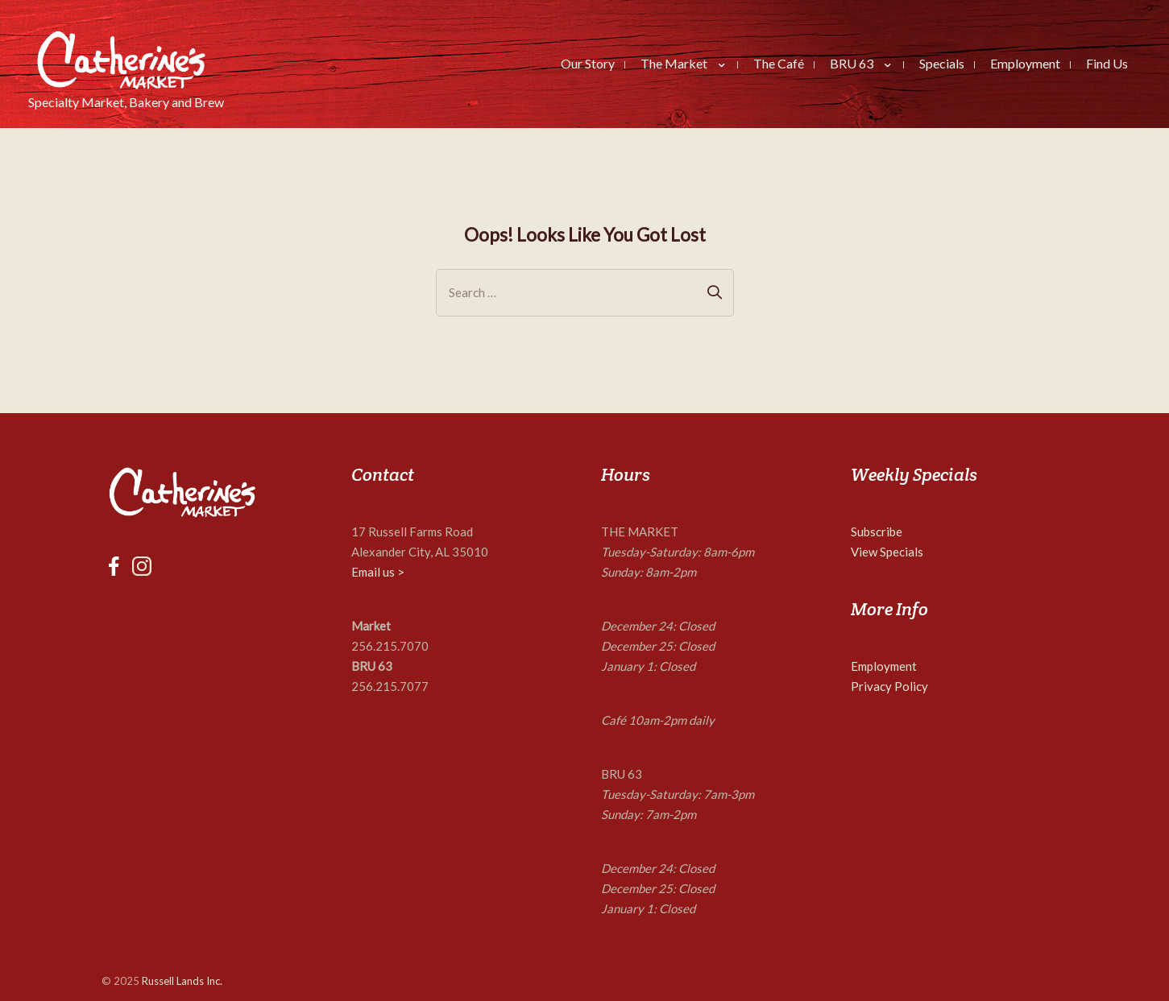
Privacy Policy (889, 686)
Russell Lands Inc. (182, 980)
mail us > (381, 572)
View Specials (887, 551)
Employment (884, 666)
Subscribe (876, 531)
